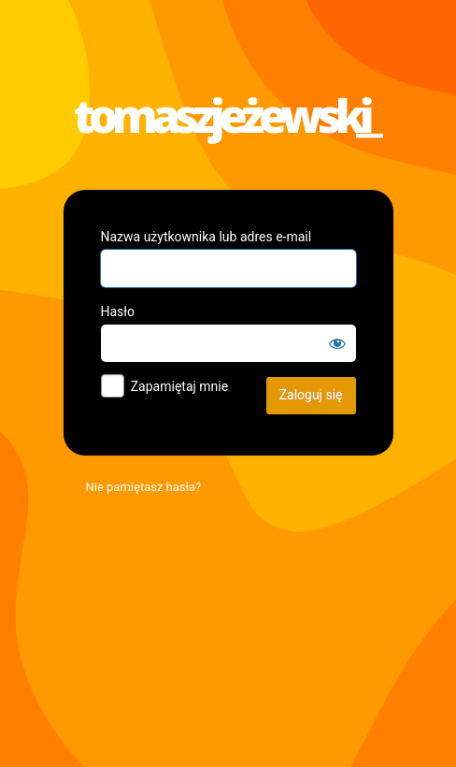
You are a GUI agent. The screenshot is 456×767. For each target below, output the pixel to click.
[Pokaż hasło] (337, 343)
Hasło (118, 311)
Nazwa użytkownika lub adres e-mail (206, 236)
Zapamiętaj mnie (179, 386)
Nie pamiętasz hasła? (144, 487)
